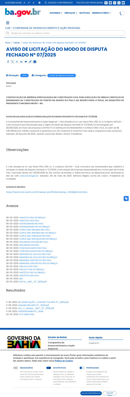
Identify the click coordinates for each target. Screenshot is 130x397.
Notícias (84, 12)
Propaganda (92, 368)
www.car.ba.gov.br (29, 175)
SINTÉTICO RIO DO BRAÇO (32, 272)
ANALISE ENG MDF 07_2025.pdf (33, 305)
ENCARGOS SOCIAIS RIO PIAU (33, 241)
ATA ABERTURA (26, 314)
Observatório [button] (100, 12)
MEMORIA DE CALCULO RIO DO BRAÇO (38, 257)
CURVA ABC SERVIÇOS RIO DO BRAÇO (38, 238)
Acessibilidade (13, 3)
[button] (24, 2)
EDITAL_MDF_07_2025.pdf (33, 281)
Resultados (15, 290)
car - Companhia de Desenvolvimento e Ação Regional (42, 28)
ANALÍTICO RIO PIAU (29, 220)
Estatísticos (59, 368)
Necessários (26, 368)
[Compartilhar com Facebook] (8, 62)
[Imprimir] (35, 62)
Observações (17, 150)
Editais (16, 42)
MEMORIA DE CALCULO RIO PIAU (35, 254)
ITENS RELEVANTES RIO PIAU (33, 248)
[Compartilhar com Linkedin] (21, 62)
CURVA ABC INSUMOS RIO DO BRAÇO (37, 232)
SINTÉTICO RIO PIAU (29, 275)
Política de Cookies (64, 361)
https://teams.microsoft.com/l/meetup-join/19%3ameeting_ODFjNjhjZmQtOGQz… (47, 192)
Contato (94, 343)
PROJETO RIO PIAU (28, 266)
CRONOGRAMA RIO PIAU (31, 223)
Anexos (12, 206)
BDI (21, 278)
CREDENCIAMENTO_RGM (30, 311)
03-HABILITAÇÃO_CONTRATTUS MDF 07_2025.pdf (43, 302)
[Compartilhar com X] (12, 62)
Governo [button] (55, 12)
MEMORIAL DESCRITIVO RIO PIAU (35, 260)
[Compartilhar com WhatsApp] (17, 62)
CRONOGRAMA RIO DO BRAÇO (34, 226)
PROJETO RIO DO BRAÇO (31, 269)
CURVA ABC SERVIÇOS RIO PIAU (35, 235)
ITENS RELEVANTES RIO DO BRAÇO (36, 251)
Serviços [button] (69, 12)
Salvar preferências (91, 393)
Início (7, 42)
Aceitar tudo (109, 393)
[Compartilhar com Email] (26, 62)
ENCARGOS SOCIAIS (29, 245)
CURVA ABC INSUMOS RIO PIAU (34, 229)
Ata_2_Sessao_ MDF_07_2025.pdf (36, 308)
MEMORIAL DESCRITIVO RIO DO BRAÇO (38, 263)
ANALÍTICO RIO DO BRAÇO (32, 217)
